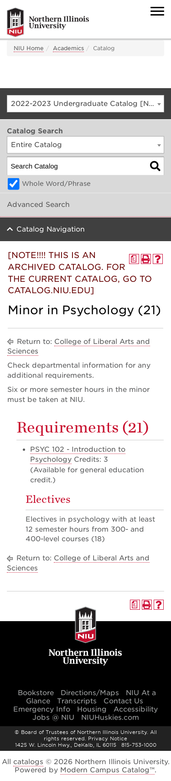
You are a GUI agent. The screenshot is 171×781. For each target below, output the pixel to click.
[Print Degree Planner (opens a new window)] (134, 259)
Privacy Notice (107, 738)
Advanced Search (38, 205)
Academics (68, 48)
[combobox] (85, 103)
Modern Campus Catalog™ (107, 770)
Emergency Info (41, 709)
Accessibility (136, 709)
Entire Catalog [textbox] (36, 145)
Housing (92, 709)
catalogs (28, 762)
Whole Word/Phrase (56, 183)
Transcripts (77, 701)
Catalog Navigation (50, 229)
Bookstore (36, 693)
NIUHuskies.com (110, 717)
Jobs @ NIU (53, 717)
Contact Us (123, 701)
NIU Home (29, 48)
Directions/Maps (90, 693)
